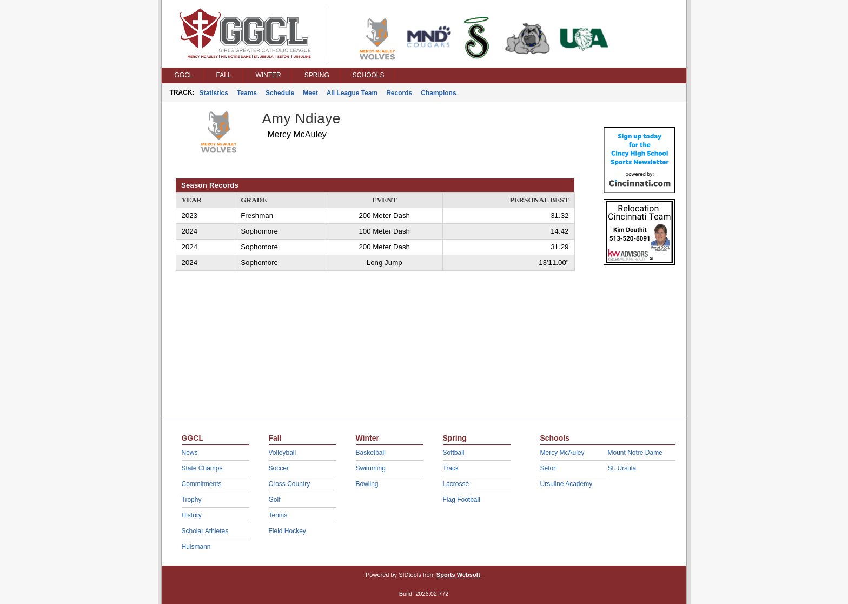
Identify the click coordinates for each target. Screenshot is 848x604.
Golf (275, 499)
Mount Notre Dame (635, 452)
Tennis (278, 515)
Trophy (192, 499)
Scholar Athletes (205, 531)
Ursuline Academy (566, 484)
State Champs (202, 468)
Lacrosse (456, 484)
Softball (454, 452)
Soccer (279, 468)
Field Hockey (287, 531)
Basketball (371, 452)
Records (399, 93)
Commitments (202, 484)
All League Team (352, 93)
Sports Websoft (458, 575)
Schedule (280, 93)
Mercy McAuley (562, 452)
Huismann (196, 546)
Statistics (214, 93)
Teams (247, 93)
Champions (438, 93)
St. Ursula (622, 468)
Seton (548, 468)
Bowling (367, 484)
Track (451, 468)
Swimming (371, 468)
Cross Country (289, 484)
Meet (310, 93)
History (192, 515)
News (190, 452)
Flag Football (461, 499)
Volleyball (282, 452)
